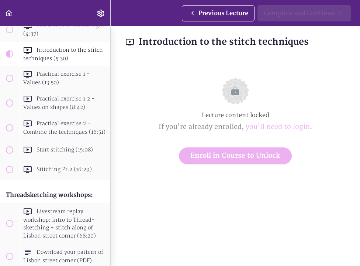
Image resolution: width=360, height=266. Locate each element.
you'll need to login (278, 127)
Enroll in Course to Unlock (235, 155)
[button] (9, 13)
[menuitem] (101, 13)
